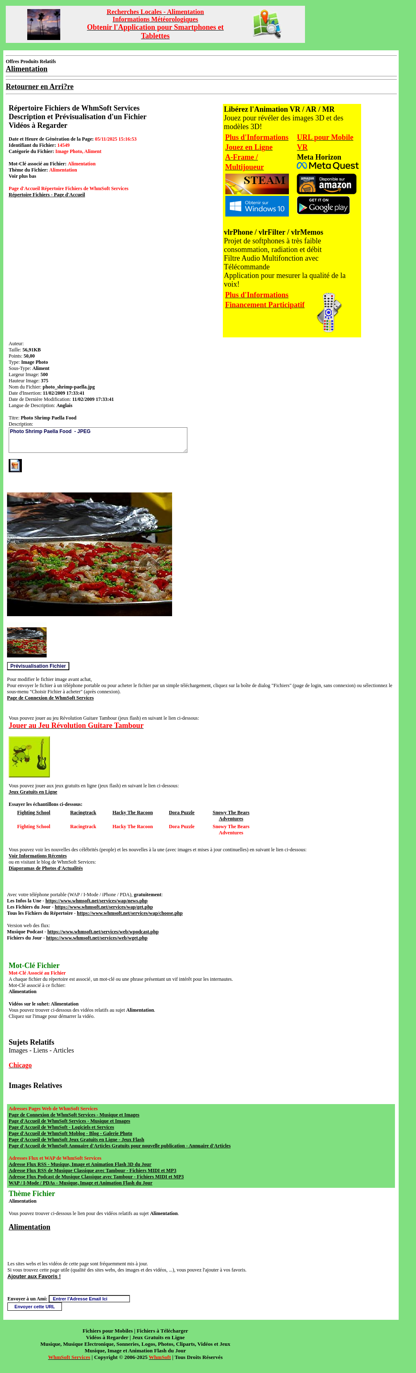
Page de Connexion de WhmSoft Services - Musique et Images (74, 1115)
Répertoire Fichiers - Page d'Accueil (47, 195)
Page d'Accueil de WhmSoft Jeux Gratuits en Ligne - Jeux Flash (76, 1139)
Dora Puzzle (181, 812)
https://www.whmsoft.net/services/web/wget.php (97, 938)
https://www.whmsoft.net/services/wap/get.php (104, 907)
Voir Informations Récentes (38, 856)
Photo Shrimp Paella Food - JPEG (98, 440)
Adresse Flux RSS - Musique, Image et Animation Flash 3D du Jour (80, 1164)
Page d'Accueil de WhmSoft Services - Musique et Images (69, 1121)
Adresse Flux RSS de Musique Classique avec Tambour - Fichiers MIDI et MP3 (92, 1170)
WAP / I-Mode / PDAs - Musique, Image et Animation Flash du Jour (80, 1183)
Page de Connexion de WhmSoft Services (50, 698)
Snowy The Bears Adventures (231, 816)
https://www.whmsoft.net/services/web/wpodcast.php (103, 932)
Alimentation (29, 1227)
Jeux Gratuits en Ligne (33, 792)
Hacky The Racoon (133, 812)
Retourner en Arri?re (39, 86)
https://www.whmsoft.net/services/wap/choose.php (129, 913)
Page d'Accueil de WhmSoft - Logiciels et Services (61, 1127)
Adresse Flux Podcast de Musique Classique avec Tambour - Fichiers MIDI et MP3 (96, 1177)
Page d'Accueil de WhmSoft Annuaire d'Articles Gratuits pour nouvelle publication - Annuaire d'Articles (120, 1146)
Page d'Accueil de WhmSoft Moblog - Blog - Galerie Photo (70, 1133)
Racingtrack (83, 812)
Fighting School (33, 812)
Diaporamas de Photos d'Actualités (46, 868)
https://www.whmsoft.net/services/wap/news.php (96, 901)
